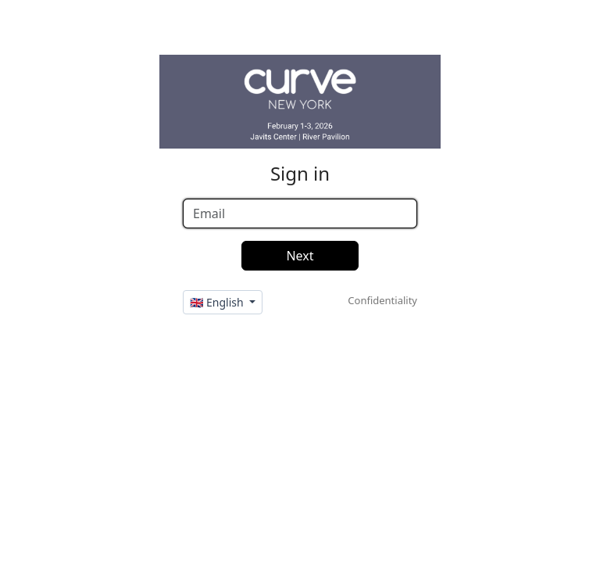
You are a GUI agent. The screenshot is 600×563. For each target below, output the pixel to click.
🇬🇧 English (218, 302)
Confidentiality (382, 300)
